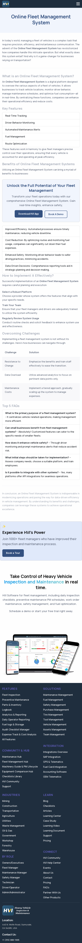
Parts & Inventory (11, 704)
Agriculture (8, 815)
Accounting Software (55, 771)
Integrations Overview (55, 752)
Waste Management (13, 825)
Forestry (7, 845)
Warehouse (8, 850)
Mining (5, 801)
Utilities (6, 820)
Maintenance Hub (12, 756)
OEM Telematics (52, 776)
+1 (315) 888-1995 (10, 940)
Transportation (10, 810)
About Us (48, 872)
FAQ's (46, 887)
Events (47, 867)
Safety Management (54, 704)
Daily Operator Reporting (16, 719)
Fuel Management (53, 699)
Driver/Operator (11, 887)
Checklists (49, 805)
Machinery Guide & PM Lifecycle (20, 766)
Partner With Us (52, 892)
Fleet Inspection (11, 694)
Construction (9, 805)
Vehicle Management (54, 724)
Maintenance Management (58, 694)
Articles (47, 810)
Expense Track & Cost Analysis (19, 734)
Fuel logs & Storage (13, 724)
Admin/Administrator (13, 892)
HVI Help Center (52, 862)
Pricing (47, 840)
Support (6, 786)
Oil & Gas (7, 830)
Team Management (54, 734)
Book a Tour (13, 553)
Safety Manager (11, 877)
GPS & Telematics (53, 761)
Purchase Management (56, 709)
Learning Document (54, 830)
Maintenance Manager (14, 872)
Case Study (49, 820)
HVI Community (10, 781)
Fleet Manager (10, 867)
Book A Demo (56, 214)
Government (9, 835)
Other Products (51, 897)
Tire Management (53, 714)
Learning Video (51, 825)
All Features (8, 739)
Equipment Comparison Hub (17, 771)
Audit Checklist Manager (16, 729)
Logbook (7, 709)
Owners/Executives (13, 862)
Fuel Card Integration (55, 766)
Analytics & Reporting (14, 714)
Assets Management (54, 729)
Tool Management (53, 719)
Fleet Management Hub (15, 761)
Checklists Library (12, 776)
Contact (47, 877)
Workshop (7, 840)
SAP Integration (51, 756)
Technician (8, 882)
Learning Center (52, 815)
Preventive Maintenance (15, 699)
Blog (45, 801)
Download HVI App (28, 213)
